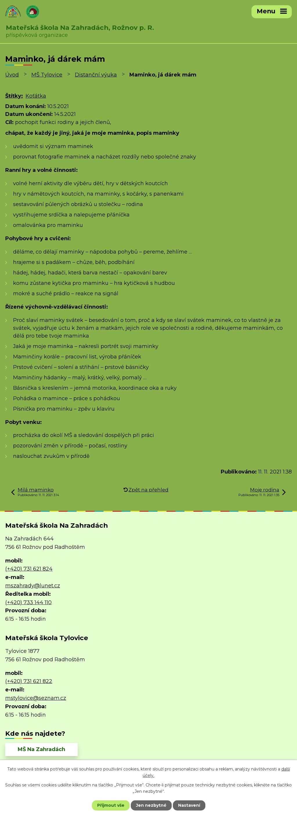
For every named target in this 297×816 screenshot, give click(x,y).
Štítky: (14, 96)
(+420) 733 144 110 (28, 602)
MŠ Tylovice (46, 75)
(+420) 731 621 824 (28, 569)
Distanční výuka (96, 75)
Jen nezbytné (151, 805)
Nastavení (189, 805)
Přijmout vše (110, 805)
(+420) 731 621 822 (28, 681)
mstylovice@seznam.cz (35, 698)
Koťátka (36, 96)
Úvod (12, 75)
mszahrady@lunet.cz (32, 585)
